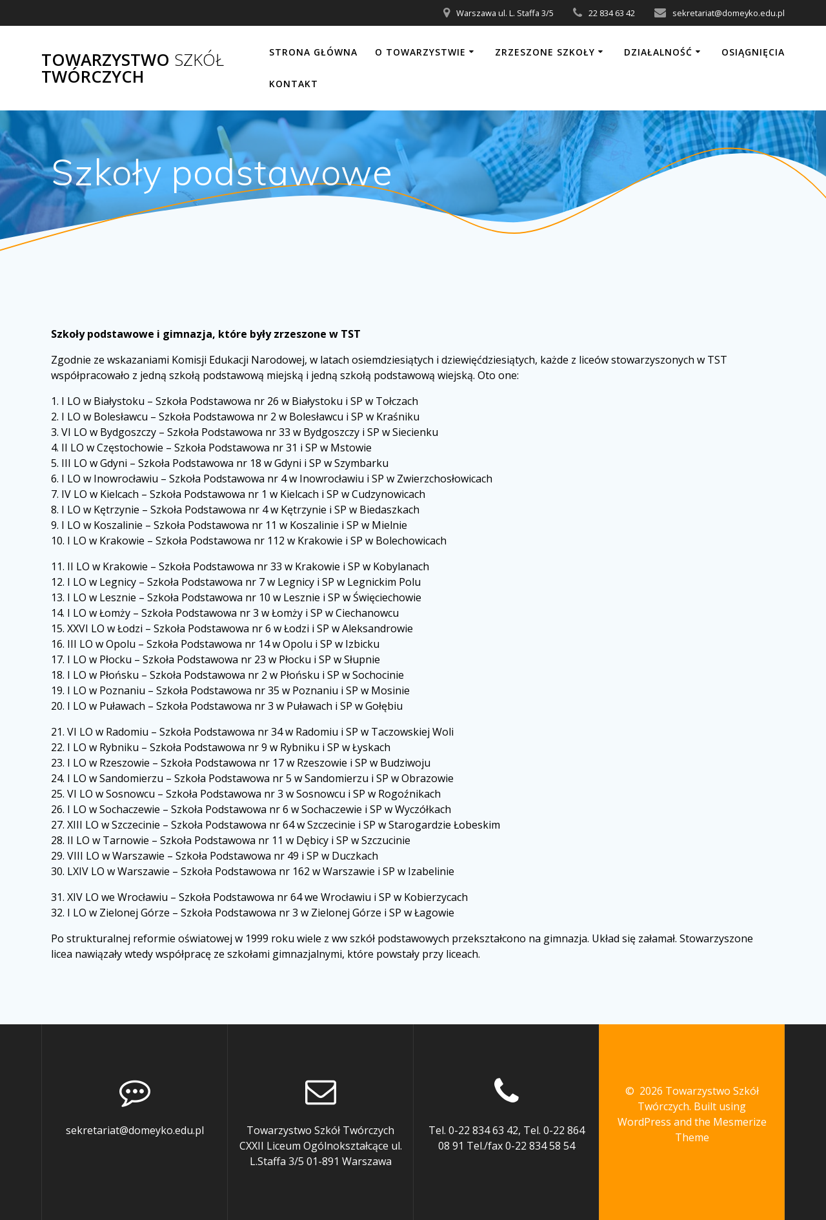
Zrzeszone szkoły (545, 52)
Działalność (658, 52)
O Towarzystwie (420, 52)
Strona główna (313, 52)
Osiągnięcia (753, 52)
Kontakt (293, 84)
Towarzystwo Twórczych (132, 68)
